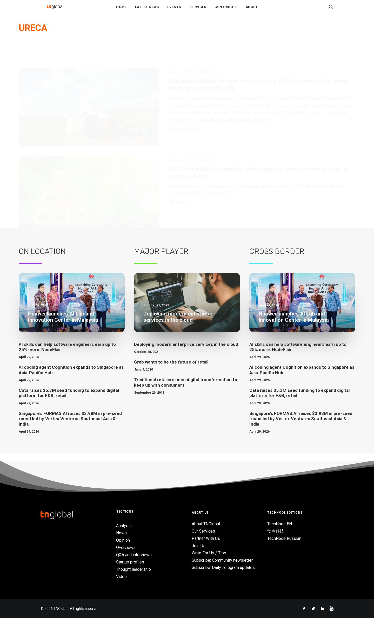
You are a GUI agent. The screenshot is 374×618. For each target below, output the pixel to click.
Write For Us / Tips (209, 552)
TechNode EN (279, 523)
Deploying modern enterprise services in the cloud (186, 352)
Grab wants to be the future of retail (171, 369)
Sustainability (187, 54)
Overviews (126, 547)
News (172, 54)
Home (121, 11)
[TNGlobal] (55, 10)
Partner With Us (206, 538)
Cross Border (276, 259)
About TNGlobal (206, 523)
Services (197, 11)
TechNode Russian (284, 538)
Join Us (198, 545)
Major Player (161, 259)
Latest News (147, 11)
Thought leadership (133, 569)
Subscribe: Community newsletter (222, 560)
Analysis (124, 525)
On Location (42, 259)
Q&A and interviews (134, 554)
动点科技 (275, 531)
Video (121, 576)
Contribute (226, 11)
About (252, 11)
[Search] (331, 10)
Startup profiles (130, 562)
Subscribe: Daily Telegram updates (223, 567)
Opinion (123, 540)
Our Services (203, 531)
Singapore (206, 54)
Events (174, 11)
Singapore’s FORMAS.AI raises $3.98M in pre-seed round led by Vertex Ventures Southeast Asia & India (70, 426)
